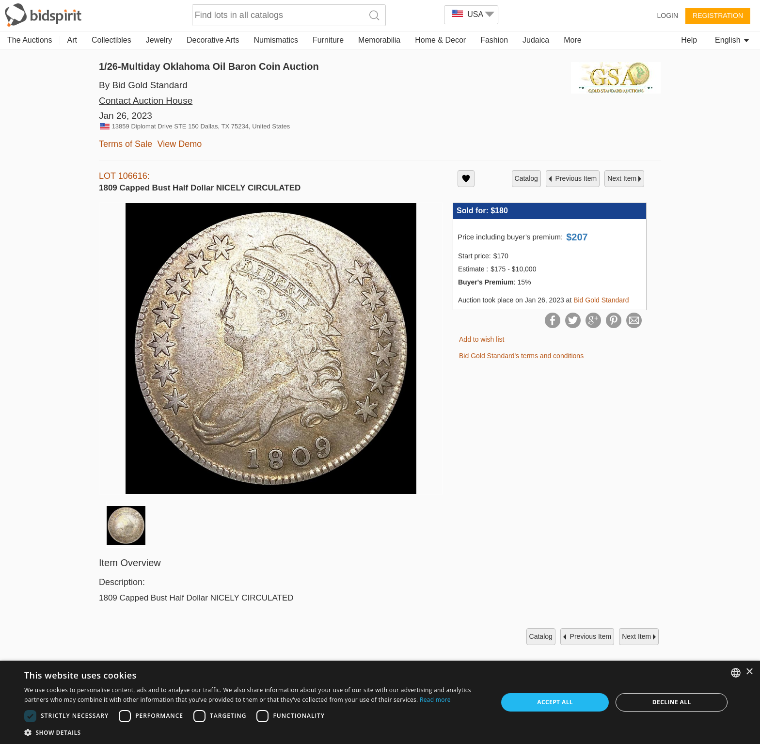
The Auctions (29, 40)
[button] (254, 732)
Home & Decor (440, 40)
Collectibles (111, 40)
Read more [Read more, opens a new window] (435, 700)
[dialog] (380, 702)
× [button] (749, 672)
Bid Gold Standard (601, 300)
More (572, 40)
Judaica (535, 40)
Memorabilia (379, 40)
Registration (718, 15)
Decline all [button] (671, 702)
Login (667, 15)
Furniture (328, 40)
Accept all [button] (555, 702)
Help (689, 40)
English (732, 40)
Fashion (494, 40)
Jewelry (159, 40)
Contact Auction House (145, 100)
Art (72, 40)
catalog (526, 178)
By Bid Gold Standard (143, 85)
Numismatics (275, 40)
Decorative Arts (213, 40)
